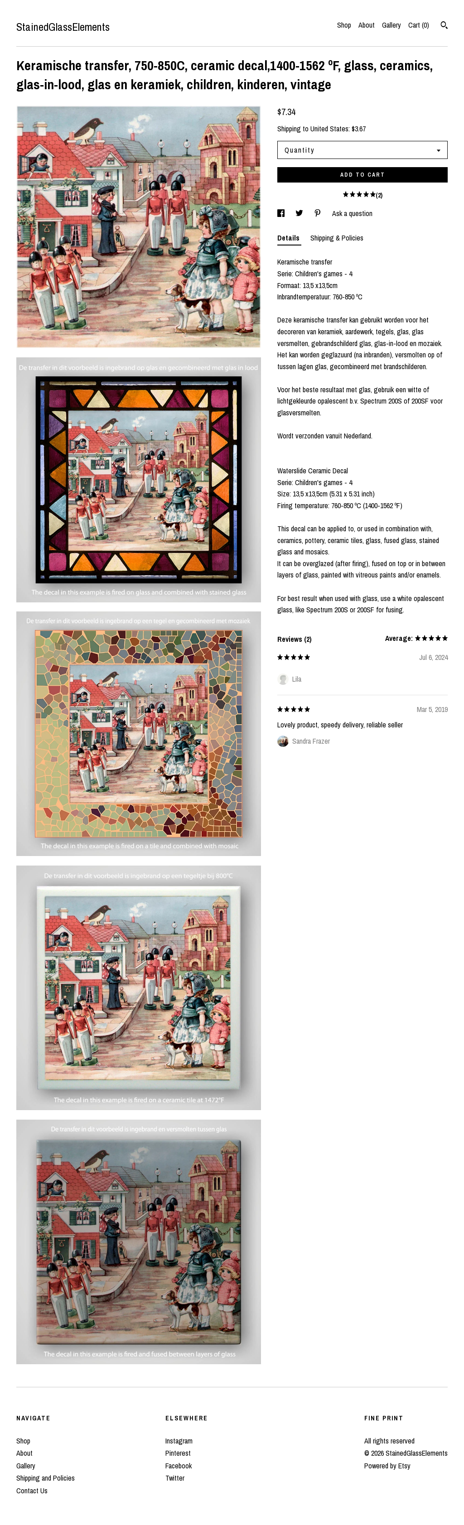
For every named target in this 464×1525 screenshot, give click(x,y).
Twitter (174, 1478)
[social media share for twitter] (300, 213)
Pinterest (178, 1453)
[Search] (444, 26)
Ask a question (352, 213)
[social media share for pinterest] (318, 213)
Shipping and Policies (45, 1478)
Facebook (178, 1466)
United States (329, 129)
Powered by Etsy (387, 1466)
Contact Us (32, 1491)
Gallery (391, 25)
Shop (344, 25)
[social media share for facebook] (281, 213)
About (366, 25)
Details (289, 238)
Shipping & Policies (336, 238)
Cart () (418, 25)
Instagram (179, 1441)
